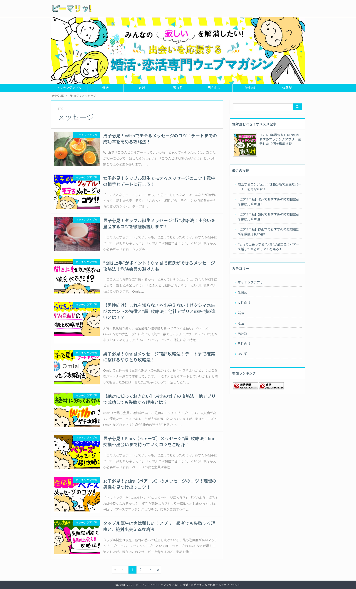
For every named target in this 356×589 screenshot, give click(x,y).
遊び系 (178, 88)
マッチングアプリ (69, 88)
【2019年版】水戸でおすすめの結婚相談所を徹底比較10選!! (268, 202)
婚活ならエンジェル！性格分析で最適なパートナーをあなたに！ (269, 187)
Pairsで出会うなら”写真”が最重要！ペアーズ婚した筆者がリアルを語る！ (268, 247)
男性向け (214, 88)
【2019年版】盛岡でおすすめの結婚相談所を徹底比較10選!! (268, 217)
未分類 (242, 334)
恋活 (141, 88)
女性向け (250, 88)
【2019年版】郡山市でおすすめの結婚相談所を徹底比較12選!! (268, 232)
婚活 (105, 88)
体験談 (287, 88)
